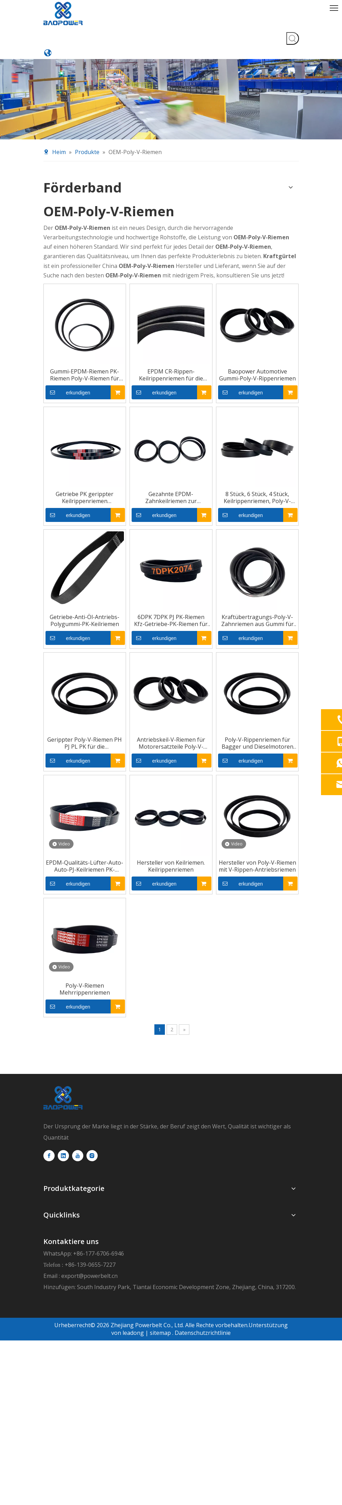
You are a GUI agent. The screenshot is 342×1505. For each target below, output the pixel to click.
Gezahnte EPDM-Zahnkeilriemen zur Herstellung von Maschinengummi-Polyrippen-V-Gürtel (171, 463)
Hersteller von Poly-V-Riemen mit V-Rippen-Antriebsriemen (275, 883)
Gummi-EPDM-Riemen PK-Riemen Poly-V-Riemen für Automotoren (67, 323)
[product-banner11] (171, 40)
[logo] (63, 1124)
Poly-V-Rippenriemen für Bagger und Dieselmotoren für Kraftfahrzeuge (274, 743)
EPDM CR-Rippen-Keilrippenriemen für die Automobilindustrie (171, 323)
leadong (132, 1300)
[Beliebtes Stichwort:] (292, 8)
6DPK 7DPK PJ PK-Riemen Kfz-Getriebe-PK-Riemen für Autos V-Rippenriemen (170, 603)
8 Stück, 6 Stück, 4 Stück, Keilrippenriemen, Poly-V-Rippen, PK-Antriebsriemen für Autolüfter (274, 463)
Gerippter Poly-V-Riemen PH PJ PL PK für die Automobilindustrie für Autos (67, 743)
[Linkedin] (63, 1227)
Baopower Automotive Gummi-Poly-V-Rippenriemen (274, 323)
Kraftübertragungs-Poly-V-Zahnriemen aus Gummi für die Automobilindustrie (274, 603)
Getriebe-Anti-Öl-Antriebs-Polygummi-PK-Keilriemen (67, 603)
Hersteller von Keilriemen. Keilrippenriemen (171, 883)
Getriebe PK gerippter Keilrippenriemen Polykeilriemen (67, 463)
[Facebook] (49, 1227)
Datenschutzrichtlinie (203, 1300)
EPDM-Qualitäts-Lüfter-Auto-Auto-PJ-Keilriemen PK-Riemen (67, 883)
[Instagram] (92, 1227)
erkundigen (46, 341)
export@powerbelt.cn (268, 1187)
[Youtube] (77, 1227)
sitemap (160, 1300)
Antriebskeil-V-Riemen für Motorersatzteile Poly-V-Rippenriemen (171, 743)
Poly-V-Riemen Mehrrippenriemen (67, 1019)
